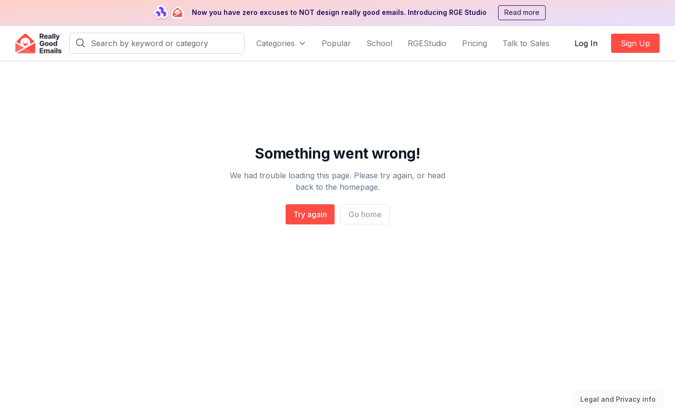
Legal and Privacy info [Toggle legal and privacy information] (618, 399)
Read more (521, 12)
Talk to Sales (526, 43)
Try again (310, 214)
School (379, 43)
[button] (281, 43)
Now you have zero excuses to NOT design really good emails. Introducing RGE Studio (339, 12)
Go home (365, 214)
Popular (336, 43)
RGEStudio (427, 43)
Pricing (474, 43)
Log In (586, 43)
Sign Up (635, 43)
